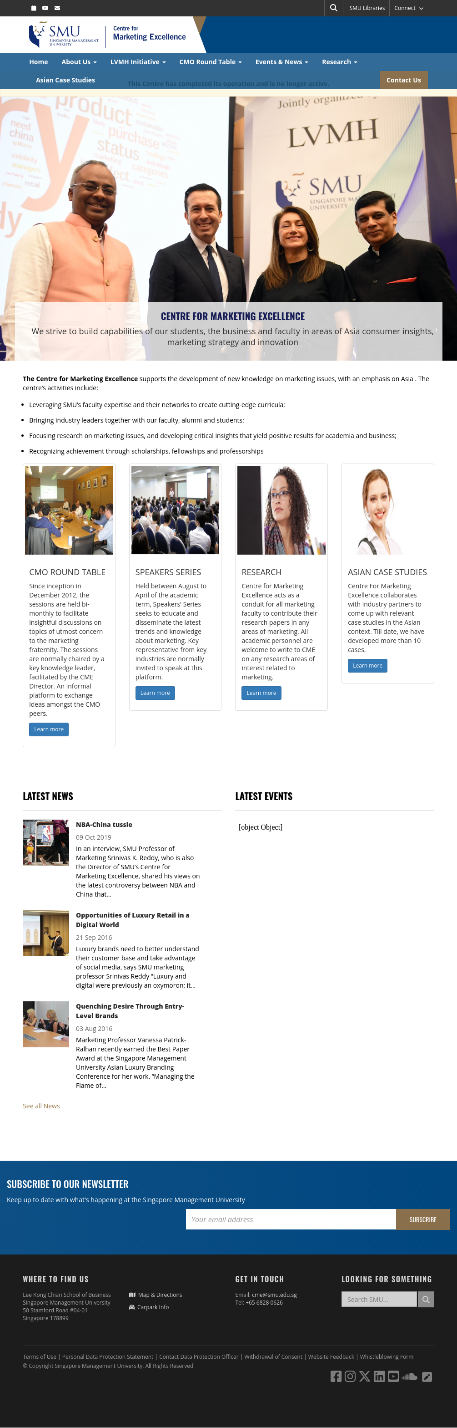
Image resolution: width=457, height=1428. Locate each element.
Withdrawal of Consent (274, 1357)
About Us (79, 61)
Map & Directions (155, 1295)
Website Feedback (331, 1357)
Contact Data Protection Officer (199, 1357)
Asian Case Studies (65, 80)
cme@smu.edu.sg (274, 1295)
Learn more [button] (49, 729)
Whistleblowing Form (387, 1357)
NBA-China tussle (104, 824)
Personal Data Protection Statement (108, 1357)
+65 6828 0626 (264, 1302)
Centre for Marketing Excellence (233, 316)
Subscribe (423, 1219)
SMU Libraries (367, 8)
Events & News (282, 61)
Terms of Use (39, 1357)
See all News (41, 1106)
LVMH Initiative (138, 61)
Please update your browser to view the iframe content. (334, 828)
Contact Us (404, 80)
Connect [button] (408, 8)
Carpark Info (149, 1307)
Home (38, 61)
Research (339, 61)
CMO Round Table (211, 61)
